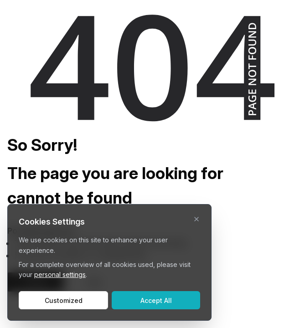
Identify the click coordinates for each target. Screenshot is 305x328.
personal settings (60, 274)
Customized (64, 300)
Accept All (156, 300)
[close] (196, 219)
